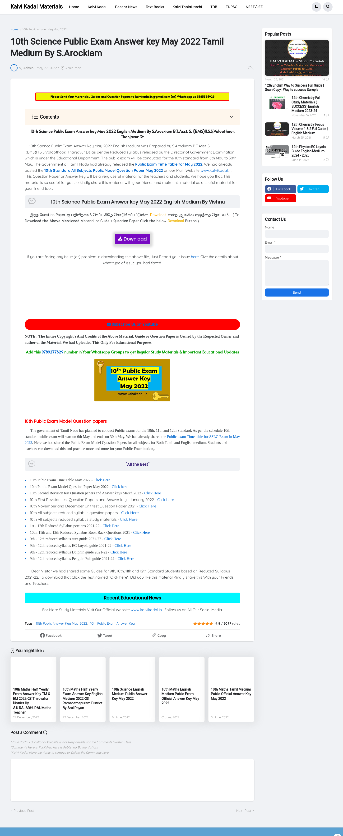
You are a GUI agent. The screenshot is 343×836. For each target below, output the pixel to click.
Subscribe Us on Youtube (132, 324)
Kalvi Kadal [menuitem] (97, 7)
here (195, 256)
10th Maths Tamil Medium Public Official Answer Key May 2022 (231, 694)
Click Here (101, 480)
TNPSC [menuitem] (231, 7)
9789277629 (52, 351)
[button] (316, 7)
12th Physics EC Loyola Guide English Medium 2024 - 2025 (309, 151)
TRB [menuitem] (213, 7)
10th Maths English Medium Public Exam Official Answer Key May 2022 (180, 696)
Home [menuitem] (74, 7)
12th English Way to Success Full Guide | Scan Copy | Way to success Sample (294, 88)
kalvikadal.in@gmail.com (153, 96)
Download (132, 239)
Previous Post (24, 810)
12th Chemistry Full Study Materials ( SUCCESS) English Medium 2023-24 (306, 104)
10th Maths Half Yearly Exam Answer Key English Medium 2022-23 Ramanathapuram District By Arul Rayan (82, 698)
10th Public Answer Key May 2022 (45, 29)
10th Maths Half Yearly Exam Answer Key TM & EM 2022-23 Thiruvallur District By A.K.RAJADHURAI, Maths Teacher (32, 701)
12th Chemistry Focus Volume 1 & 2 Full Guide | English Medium (310, 129)
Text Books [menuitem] (155, 7)
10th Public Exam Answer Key (112, 623)
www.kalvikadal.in (216, 170)
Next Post (243, 810)
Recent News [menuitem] (126, 7)
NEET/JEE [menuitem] (254, 7)
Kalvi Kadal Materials (36, 7)
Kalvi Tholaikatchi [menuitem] (187, 7)
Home (14, 29)
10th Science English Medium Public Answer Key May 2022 (129, 694)
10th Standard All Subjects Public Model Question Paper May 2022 (103, 170)
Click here (119, 487)
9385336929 (205, 96)
